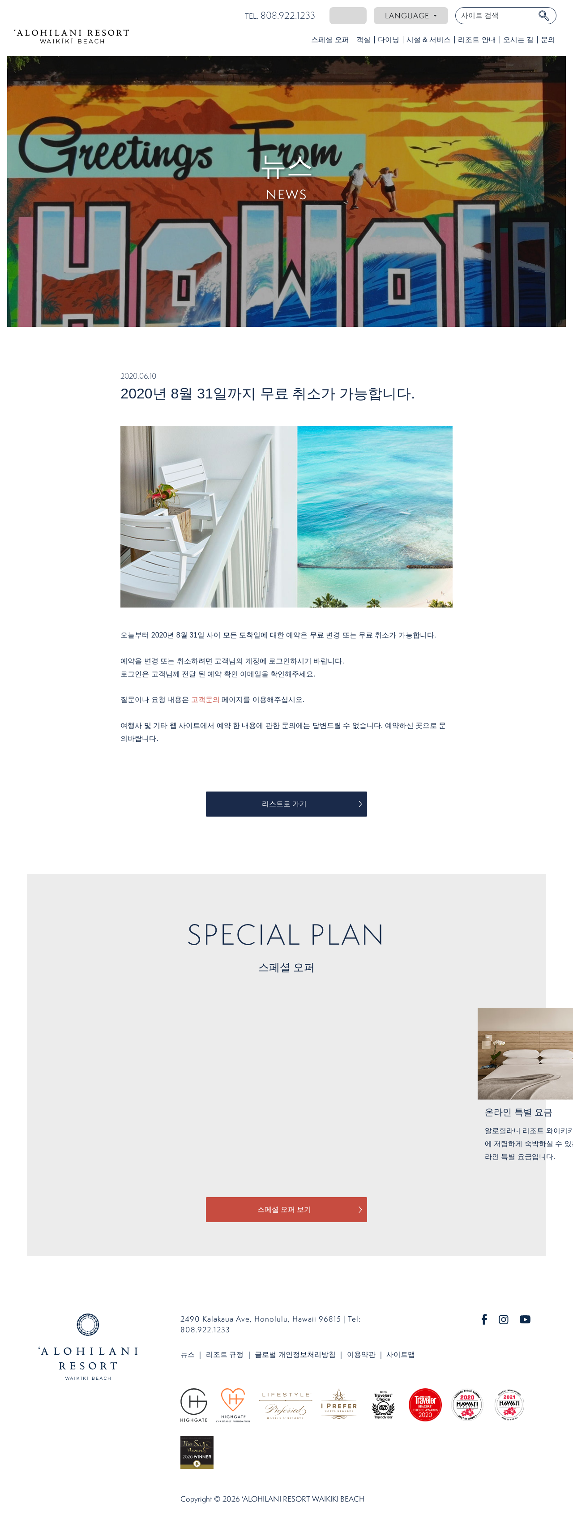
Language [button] (408, 15)
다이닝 (388, 39)
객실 (363, 39)
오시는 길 (518, 39)
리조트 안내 (477, 39)
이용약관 (361, 1354)
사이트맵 (400, 1354)
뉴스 (187, 1354)
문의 (548, 39)
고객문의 (205, 699)
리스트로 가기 (284, 804)
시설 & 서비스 (428, 39)
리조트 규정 (225, 1354)
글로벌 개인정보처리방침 (295, 1354)
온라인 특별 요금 (518, 1112)
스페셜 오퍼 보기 (284, 1209)
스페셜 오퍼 (330, 39)
